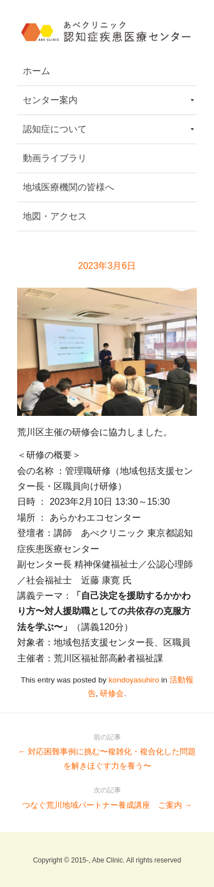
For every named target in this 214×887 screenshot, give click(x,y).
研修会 (112, 693)
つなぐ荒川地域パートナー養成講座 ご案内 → (107, 796)
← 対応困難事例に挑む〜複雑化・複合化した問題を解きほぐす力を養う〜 (107, 750)
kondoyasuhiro (133, 680)
